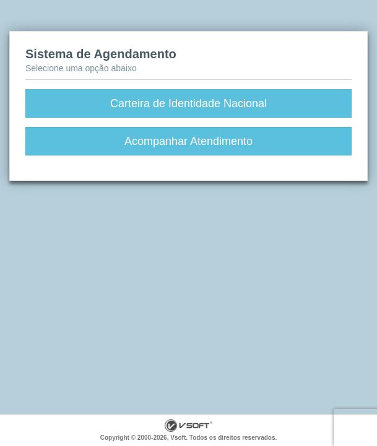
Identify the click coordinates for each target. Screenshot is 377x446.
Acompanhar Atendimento (188, 141)
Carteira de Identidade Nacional (188, 103)
